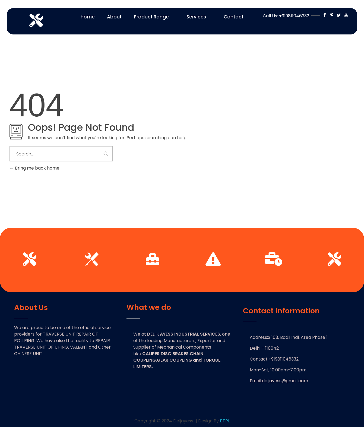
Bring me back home (34, 168)
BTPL (225, 421)
